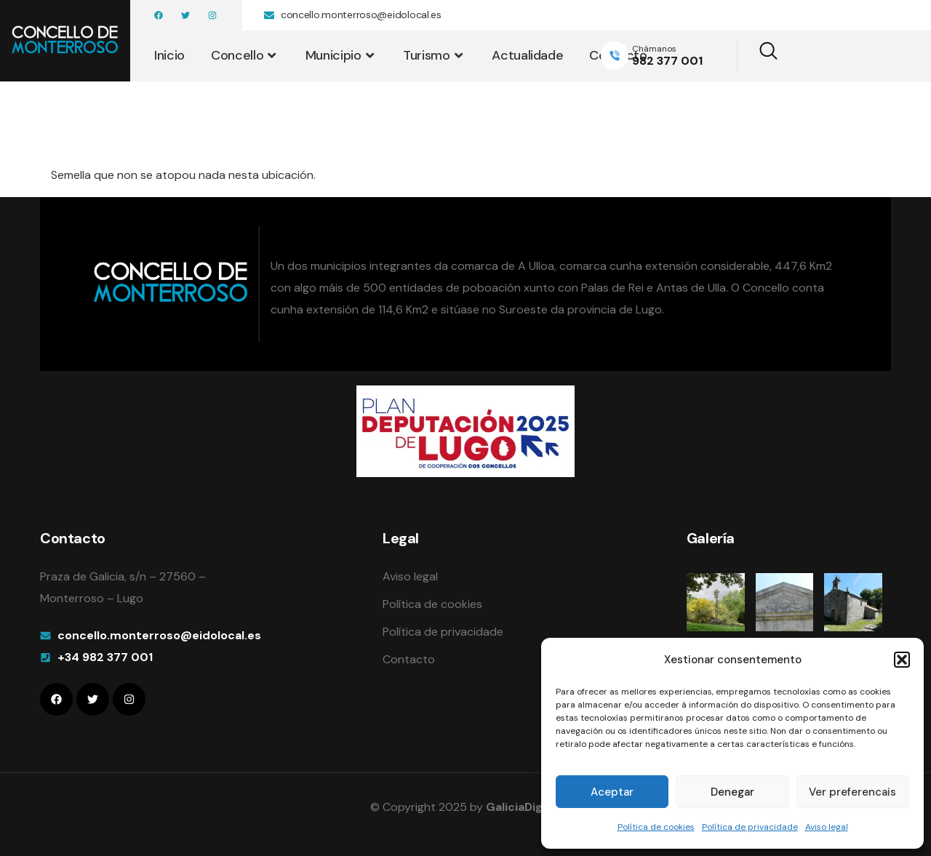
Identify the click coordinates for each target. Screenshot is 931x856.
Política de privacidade (750, 827)
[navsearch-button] (759, 56)
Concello (245, 55)
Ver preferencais (852, 792)
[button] (902, 659)
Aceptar (612, 792)
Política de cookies (656, 827)
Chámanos (654, 49)
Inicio (169, 55)
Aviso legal (826, 827)
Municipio (341, 55)
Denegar (732, 792)
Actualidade (527, 55)
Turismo (434, 55)
